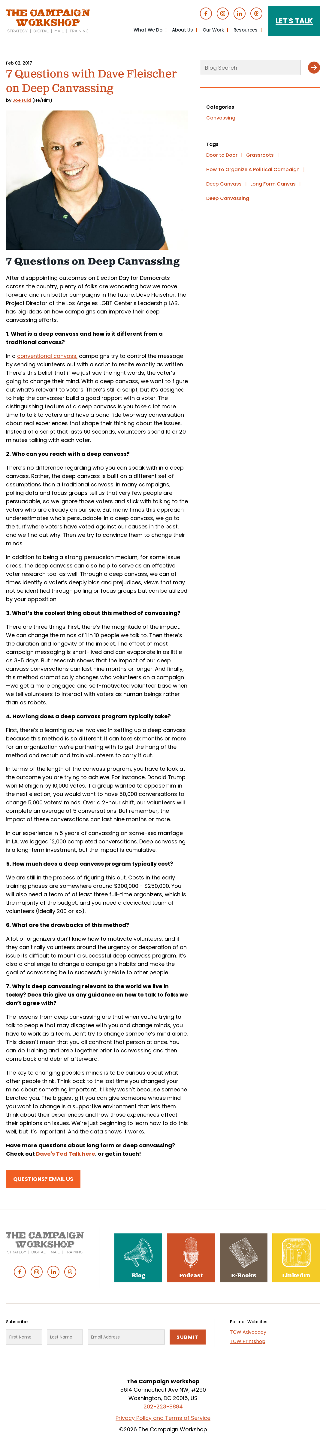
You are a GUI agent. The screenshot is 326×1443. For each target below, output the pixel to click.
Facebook (206, 13)
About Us (182, 30)
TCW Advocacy (248, 1332)
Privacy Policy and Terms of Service (163, 1418)
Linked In (239, 13)
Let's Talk (294, 21)
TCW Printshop (247, 1341)
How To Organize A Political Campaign (253, 169)
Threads (256, 13)
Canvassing (220, 117)
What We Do (148, 30)
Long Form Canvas (273, 183)
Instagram (222, 13)
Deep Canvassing (227, 198)
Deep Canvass (224, 183)
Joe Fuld (22, 100)
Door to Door (221, 155)
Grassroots (260, 155)
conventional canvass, (47, 356)
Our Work (213, 30)
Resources (246, 30)
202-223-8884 (163, 1406)
